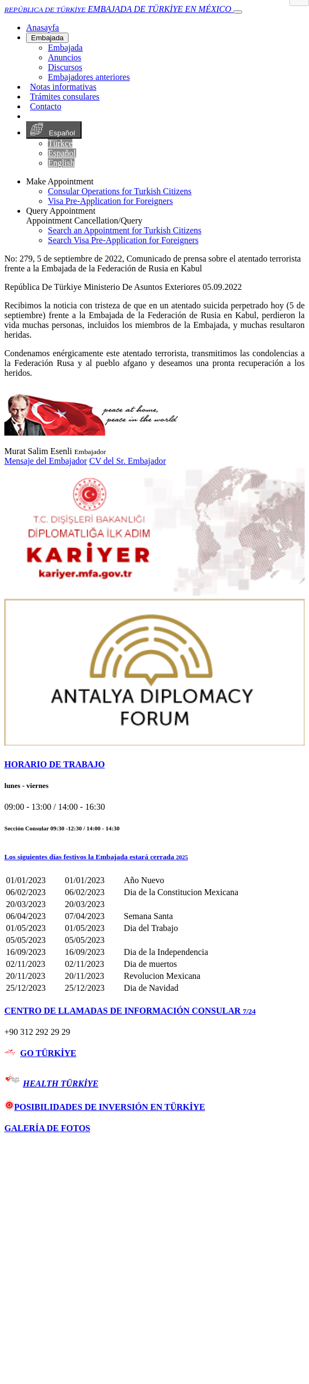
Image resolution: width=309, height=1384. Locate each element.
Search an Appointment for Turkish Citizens (124, 230)
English (61, 162)
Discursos (65, 67)
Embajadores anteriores (89, 77)
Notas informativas (63, 86)
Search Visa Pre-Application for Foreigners (123, 240)
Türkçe (60, 143)
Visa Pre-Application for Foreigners (110, 201)
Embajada (47, 38)
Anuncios (64, 57)
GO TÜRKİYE (48, 1053)
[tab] (154, 764)
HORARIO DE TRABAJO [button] (54, 764)
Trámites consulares (65, 96)
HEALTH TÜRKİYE (60, 1083)
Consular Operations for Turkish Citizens (119, 191)
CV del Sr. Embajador (127, 461)
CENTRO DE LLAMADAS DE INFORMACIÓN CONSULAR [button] (130, 1010)
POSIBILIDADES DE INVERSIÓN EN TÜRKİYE (104, 1107)
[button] (154, 857)
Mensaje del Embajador (45, 461)
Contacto (45, 106)
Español (53, 130)
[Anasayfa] (42, 27)
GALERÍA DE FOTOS (47, 1128)
